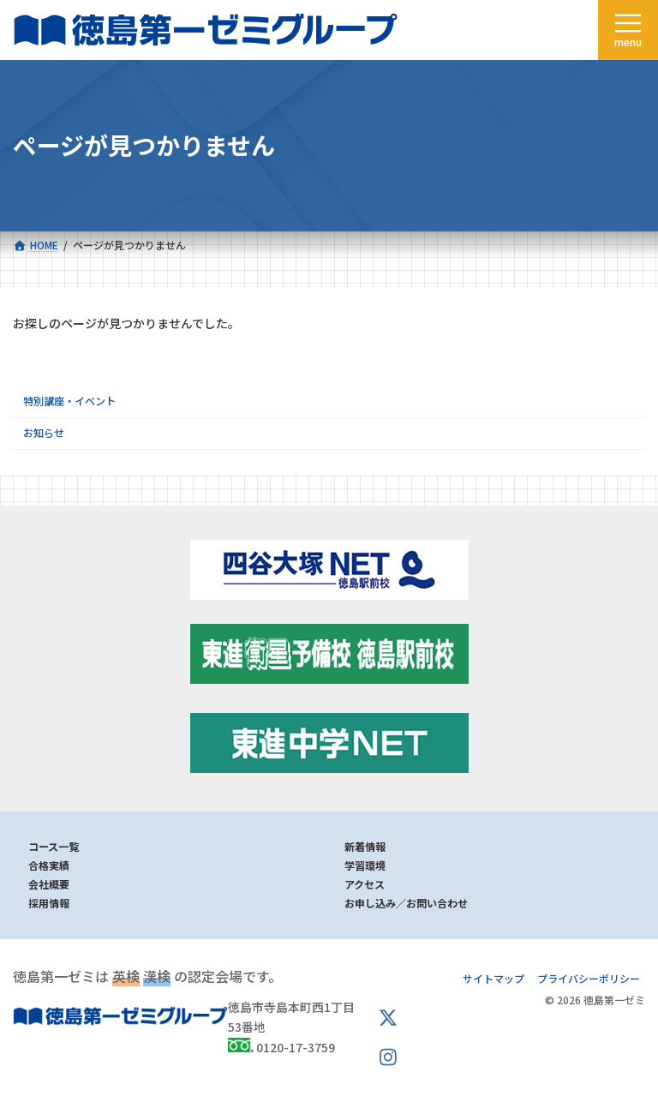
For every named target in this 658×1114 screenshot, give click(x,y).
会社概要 (48, 884)
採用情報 (48, 902)
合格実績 (48, 865)
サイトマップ (493, 978)
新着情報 (365, 846)
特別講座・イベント (69, 401)
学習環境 (365, 865)
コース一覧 (53, 846)
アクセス (364, 884)
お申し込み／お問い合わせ (406, 902)
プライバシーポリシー (588, 978)
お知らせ (43, 432)
